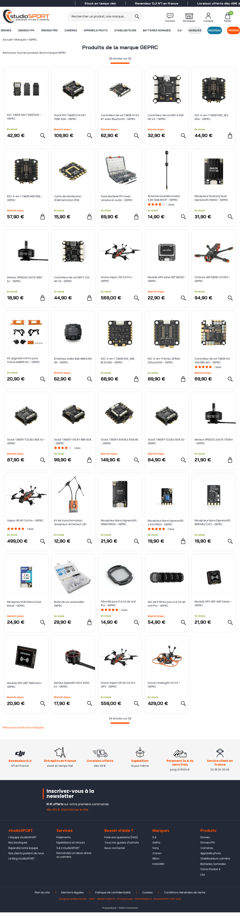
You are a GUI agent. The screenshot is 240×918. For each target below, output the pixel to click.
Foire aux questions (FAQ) (121, 843)
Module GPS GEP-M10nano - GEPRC (25, 685)
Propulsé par (109, 913)
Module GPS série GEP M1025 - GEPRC (167, 279)
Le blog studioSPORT (21, 864)
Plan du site (42, 898)
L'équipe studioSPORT (22, 843)
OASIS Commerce (128, 913)
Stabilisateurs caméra (215, 864)
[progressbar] (120, 63)
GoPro (156, 848)
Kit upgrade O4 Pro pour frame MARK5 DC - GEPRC (23, 360)
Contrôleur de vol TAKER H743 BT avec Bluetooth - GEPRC (120, 117)
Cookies (147, 898)
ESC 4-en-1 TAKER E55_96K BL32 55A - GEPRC (118, 360)
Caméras (70, 30)
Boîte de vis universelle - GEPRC (70, 604)
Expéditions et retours (70, 848)
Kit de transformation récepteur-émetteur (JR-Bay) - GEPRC (70, 522)
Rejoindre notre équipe (23, 853)
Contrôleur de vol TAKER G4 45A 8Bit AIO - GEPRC (212, 360)
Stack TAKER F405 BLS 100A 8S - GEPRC (119, 441)
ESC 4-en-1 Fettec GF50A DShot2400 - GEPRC (164, 360)
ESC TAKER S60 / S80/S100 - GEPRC (24, 116)
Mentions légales (72, 898)
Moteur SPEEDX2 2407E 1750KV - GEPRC (214, 441)
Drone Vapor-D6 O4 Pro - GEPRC (117, 279)
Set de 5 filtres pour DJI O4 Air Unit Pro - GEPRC (166, 604)
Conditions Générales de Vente (184, 898)
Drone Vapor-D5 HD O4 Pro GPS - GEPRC (118, 684)
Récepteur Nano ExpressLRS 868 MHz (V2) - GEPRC (212, 522)
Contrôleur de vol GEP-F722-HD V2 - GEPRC (72, 279)
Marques (195, 30)
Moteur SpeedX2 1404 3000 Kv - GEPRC (71, 684)
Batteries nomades (157, 30)
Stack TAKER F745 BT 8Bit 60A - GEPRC (72, 441)
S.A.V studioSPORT (68, 853)
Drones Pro (49, 30)
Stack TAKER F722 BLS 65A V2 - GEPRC (26, 441)
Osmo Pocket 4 (210, 875)
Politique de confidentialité (113, 898)
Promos (233, 30)
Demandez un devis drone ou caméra (74, 860)
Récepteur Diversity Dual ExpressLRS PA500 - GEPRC (211, 198)
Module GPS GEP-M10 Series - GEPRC (213, 603)
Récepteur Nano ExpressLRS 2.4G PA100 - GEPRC (166, 522)
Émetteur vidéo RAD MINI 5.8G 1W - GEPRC (73, 360)
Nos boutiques (17, 848)
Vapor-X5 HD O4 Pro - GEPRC (25, 520)
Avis (171, 204)
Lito (202, 880)
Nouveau (214, 30)
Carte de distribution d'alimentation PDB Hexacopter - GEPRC (67, 198)
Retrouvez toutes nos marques (23, 727)
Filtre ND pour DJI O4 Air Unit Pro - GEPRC (118, 603)
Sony (155, 853)
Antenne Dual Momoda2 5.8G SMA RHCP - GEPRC (164, 198)
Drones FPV (26, 30)
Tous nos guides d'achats (121, 848)
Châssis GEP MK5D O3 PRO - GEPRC (212, 279)
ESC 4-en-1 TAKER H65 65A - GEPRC (24, 198)
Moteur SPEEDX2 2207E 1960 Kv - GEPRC (24, 279)
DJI (180, 30)
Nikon (155, 864)
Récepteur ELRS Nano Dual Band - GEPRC (24, 604)
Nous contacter (114, 853)
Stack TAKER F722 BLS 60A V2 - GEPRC (167, 441)
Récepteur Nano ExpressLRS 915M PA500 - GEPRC (119, 522)
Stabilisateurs (125, 30)
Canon (156, 859)
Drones (6, 30)
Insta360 (158, 869)
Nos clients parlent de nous (26, 859)
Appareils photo (95, 30)
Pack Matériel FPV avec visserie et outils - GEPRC (117, 198)
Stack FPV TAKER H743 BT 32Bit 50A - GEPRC (70, 117)
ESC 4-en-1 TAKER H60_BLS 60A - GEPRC (211, 117)
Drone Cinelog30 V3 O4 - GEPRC (164, 684)
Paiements (63, 843)
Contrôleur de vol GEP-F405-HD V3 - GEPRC (166, 117)
